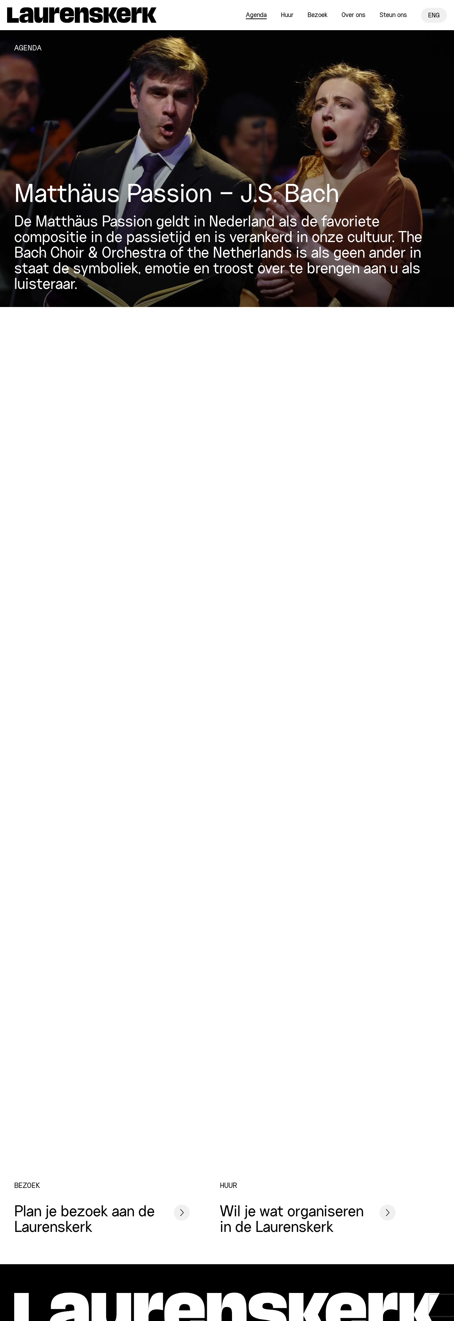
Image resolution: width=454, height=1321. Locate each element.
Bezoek (317, 15)
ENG (434, 15)
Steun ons (393, 15)
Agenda (256, 15)
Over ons (353, 15)
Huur (287, 15)
